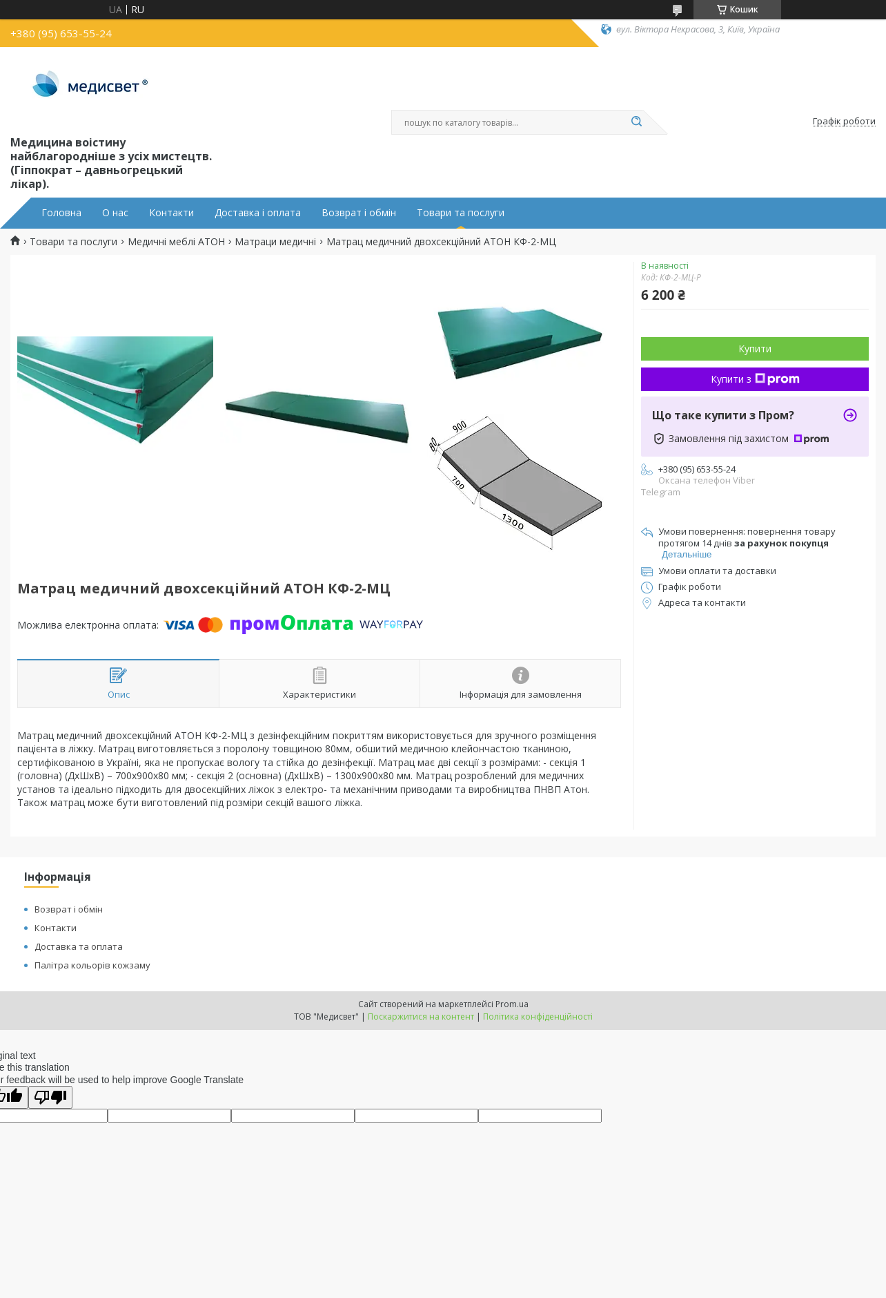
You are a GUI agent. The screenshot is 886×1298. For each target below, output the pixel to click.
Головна (61, 213)
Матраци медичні (275, 242)
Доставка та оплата (79, 946)
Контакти (171, 213)
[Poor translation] (50, 1097)
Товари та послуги (460, 213)
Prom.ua (512, 1004)
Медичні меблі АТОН (176, 242)
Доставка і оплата (258, 213)
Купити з (755, 378)
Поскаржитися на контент (421, 1016)
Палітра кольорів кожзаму (92, 965)
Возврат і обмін (359, 213)
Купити (754, 348)
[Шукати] (636, 122)
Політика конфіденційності (538, 1016)
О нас (115, 213)
